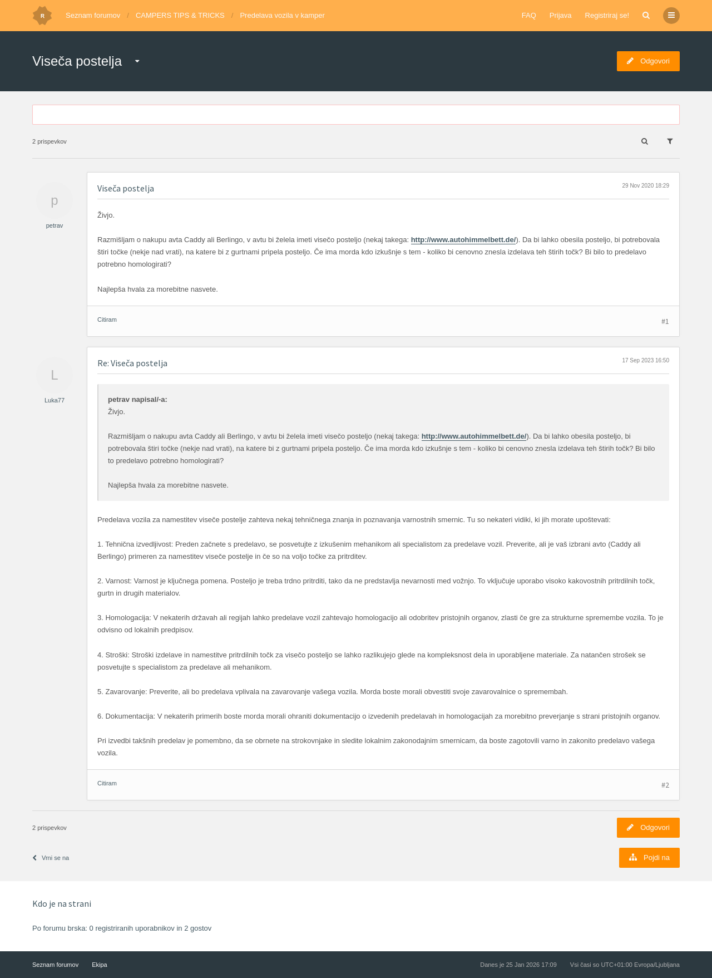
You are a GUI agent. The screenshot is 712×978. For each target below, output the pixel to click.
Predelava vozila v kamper (282, 15)
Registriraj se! (607, 15)
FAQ (529, 15)
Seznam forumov (93, 15)
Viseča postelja (77, 60)
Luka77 (54, 400)
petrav (54, 225)
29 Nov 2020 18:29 (645, 186)
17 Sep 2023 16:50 (645, 360)
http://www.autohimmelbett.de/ (463, 239)
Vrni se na (50, 857)
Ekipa (99, 964)
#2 (665, 785)
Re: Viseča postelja (132, 362)
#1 (665, 321)
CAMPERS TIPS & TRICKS (180, 15)
